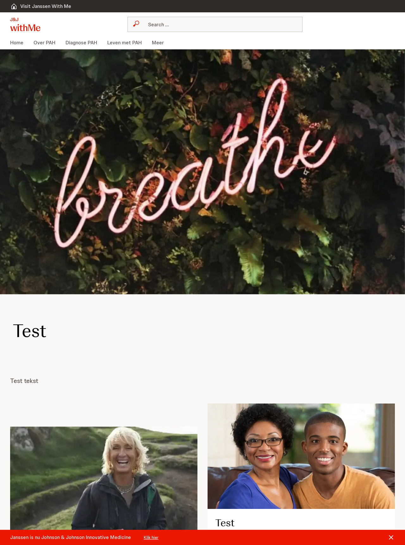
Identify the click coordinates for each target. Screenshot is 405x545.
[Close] (391, 537)
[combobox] (215, 24)
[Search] (218, 24)
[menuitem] (19, 42)
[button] (25, 24)
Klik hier (151, 537)
